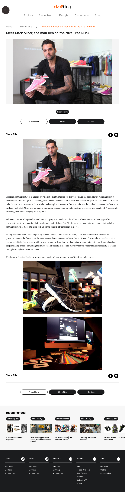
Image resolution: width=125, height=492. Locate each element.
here (94, 257)
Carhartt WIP (81, 480)
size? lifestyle (37, 419)
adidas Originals (83, 470)
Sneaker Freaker (108, 238)
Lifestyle (63, 15)
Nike (78, 466)
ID (102, 219)
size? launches (62, 419)
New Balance (82, 473)
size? (62, 122)
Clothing (8, 470)
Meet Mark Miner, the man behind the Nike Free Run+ (68, 26)
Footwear (9, 466)
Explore (28, 15)
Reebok (79, 477)
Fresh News (26, 26)
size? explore (13, 419)
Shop (98, 15)
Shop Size (62, 392)
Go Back (91, 122)
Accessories (10, 473)
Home (9, 26)
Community (82, 15)
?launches (45, 15)
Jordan (79, 484)
